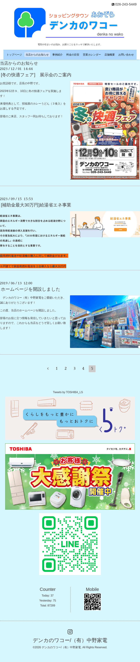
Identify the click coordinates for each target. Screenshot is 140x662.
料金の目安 (72, 54)
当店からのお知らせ (37, 54)
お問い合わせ (126, 54)
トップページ (14, 54)
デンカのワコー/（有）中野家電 (70, 640)
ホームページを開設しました (30, 289)
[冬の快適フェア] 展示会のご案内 (36, 74)
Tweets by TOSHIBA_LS (68, 392)
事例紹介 (57, 54)
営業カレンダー (92, 54)
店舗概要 (109, 54)
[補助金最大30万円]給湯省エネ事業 (36, 204)
